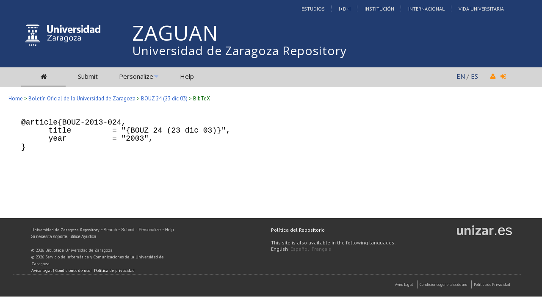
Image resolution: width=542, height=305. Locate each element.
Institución (379, 9)
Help (187, 76)
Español (299, 249)
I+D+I (345, 9)
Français (321, 249)
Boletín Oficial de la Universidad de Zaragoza (82, 98)
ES (474, 76)
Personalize (136, 76)
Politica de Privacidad (492, 284)
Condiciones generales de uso (443, 284)
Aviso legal (41, 270)
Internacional (426, 9)
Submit (88, 76)
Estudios (313, 9)
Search (110, 229)
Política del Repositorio (298, 230)
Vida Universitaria (481, 9)
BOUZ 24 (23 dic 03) (164, 98)
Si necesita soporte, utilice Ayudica (64, 236)
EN (460, 76)
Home (15, 98)
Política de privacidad (114, 270)
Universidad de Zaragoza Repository (239, 50)
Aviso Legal (404, 284)
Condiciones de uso (72, 270)
